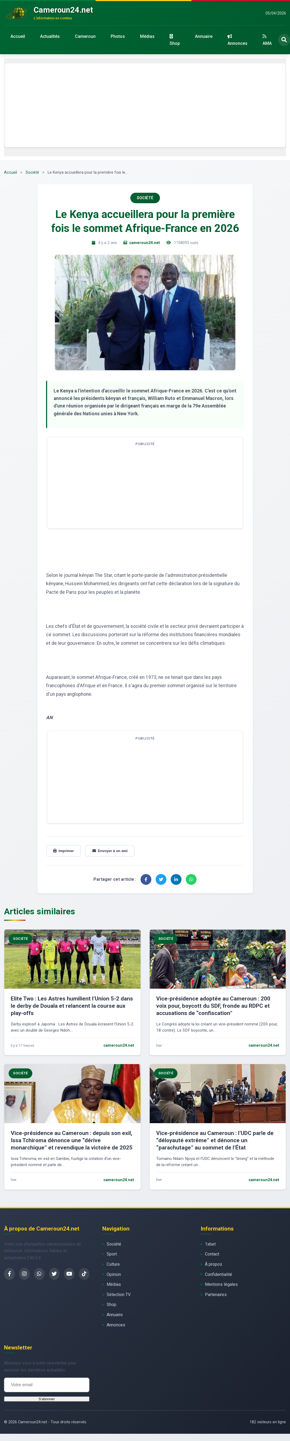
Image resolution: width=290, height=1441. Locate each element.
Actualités (50, 36)
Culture (113, 1264)
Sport (112, 1254)
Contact (212, 1254)
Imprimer (63, 851)
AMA (267, 40)
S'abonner (47, 1399)
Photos (118, 36)
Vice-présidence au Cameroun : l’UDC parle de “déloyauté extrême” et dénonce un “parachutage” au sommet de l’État (215, 1140)
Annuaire (203, 36)
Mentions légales (221, 1284)
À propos (213, 1264)
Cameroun (85, 36)
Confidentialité (218, 1274)
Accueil (18, 36)
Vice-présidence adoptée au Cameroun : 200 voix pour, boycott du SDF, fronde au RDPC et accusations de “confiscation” (213, 1005)
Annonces (237, 40)
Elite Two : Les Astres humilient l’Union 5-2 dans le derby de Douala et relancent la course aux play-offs (72, 1005)
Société (32, 172)
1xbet (210, 1244)
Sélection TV (119, 1294)
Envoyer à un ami (110, 851)
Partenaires (216, 1294)
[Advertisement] (145, 105)
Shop (175, 40)
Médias (147, 36)
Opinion (114, 1274)
